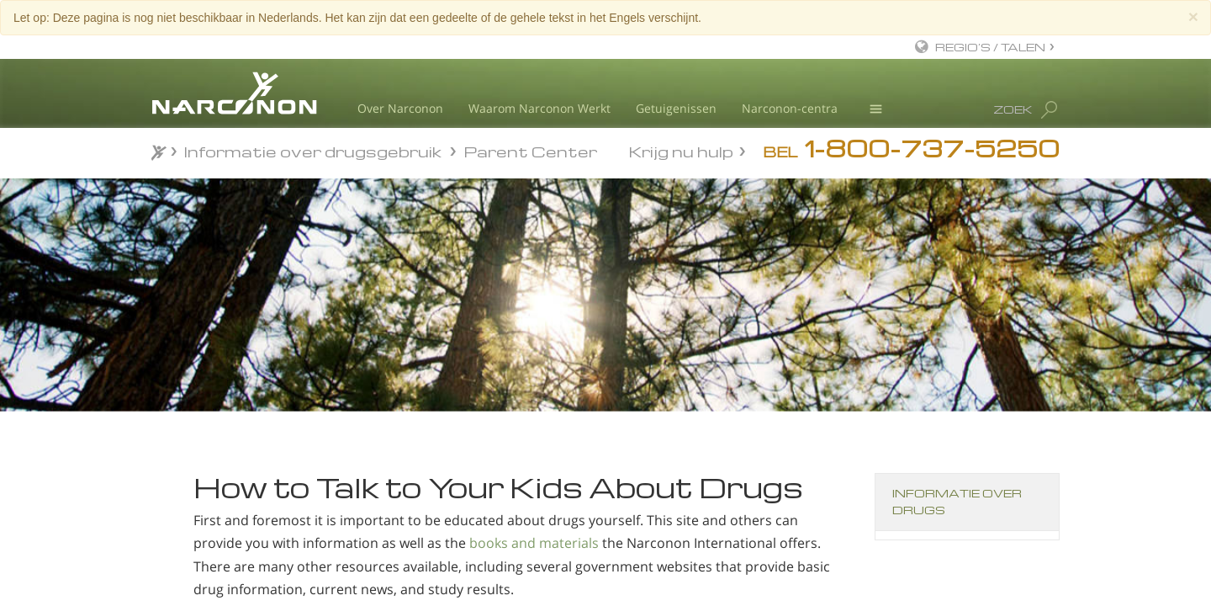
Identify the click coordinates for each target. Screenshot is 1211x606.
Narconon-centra (790, 108)
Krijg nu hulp (681, 150)
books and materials (534, 543)
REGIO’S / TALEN (990, 47)
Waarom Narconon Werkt (539, 108)
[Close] (1193, 16)
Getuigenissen (676, 108)
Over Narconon (400, 108)
